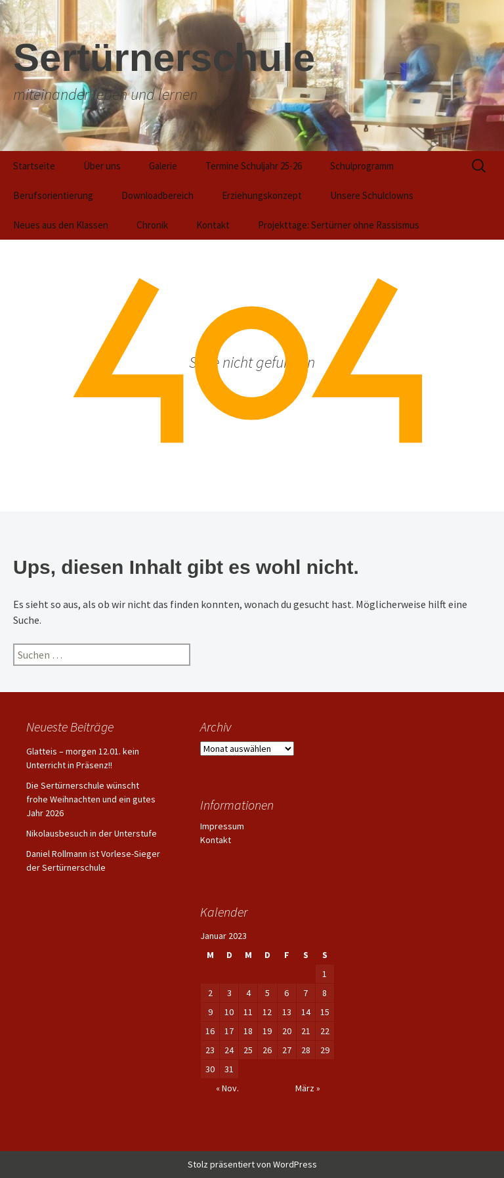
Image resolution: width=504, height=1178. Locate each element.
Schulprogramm (362, 166)
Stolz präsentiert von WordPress (252, 1164)
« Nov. (227, 1088)
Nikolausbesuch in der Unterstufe (91, 833)
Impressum (222, 826)
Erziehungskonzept (262, 195)
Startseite (34, 166)
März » (307, 1088)
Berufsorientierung (53, 195)
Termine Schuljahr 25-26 (253, 166)
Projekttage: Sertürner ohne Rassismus (338, 225)
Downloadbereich (157, 195)
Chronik (152, 225)
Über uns (102, 166)
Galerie (163, 166)
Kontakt (213, 225)
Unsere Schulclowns (371, 195)
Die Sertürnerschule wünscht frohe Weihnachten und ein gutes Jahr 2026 (91, 799)
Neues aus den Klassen (60, 225)
